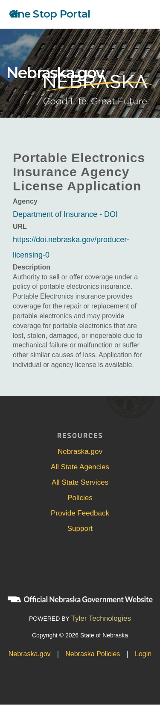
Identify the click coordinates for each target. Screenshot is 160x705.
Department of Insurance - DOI (65, 214)
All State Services (80, 482)
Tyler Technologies (101, 618)
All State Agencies (80, 467)
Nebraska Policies (92, 654)
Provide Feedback (80, 513)
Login (143, 654)
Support (80, 528)
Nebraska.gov (55, 72)
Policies (80, 498)
